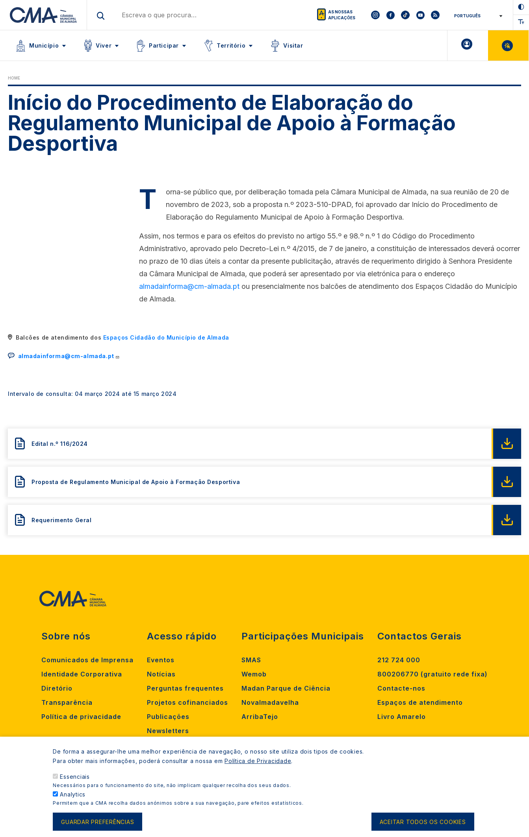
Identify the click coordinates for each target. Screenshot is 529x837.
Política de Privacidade (258, 761)
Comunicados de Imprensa (87, 660)
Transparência (67, 702)
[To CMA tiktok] (405, 15)
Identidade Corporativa (81, 674)
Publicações (168, 717)
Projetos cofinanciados (187, 702)
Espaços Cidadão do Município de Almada (166, 337)
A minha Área (467, 45)
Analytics (72, 794)
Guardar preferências (97, 822)
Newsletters (168, 731)
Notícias (161, 674)
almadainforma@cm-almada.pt (189, 286)
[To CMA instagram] (375, 15)
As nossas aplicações (341, 14)
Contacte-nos (401, 688)
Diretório (56, 688)
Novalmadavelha (270, 702)
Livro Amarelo (401, 717)
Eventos (160, 660)
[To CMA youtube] (420, 15)
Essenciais (75, 776)
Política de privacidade (81, 717)
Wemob (254, 674)
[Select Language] (477, 15)
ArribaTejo (259, 717)
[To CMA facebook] (390, 15)
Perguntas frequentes (185, 688)
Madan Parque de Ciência (285, 688)
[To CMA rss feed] (435, 15)
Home (14, 78)
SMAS (251, 660)
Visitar (293, 45)
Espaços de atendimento (420, 702)
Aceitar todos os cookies (423, 822)
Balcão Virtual (508, 45)
